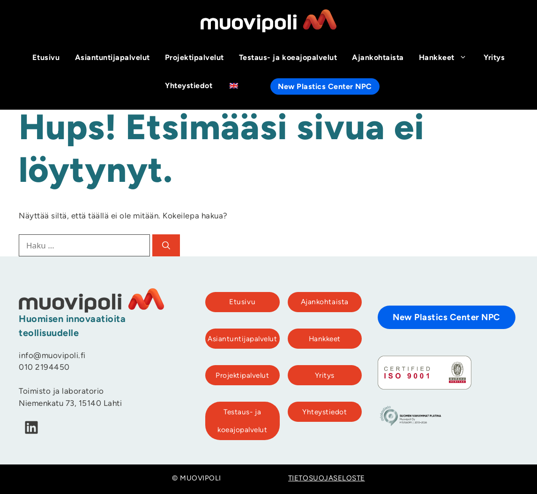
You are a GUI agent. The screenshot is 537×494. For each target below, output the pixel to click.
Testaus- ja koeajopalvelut (288, 58)
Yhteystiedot (188, 86)
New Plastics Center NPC (325, 87)
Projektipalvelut (194, 58)
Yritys (494, 58)
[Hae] (166, 245)
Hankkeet (447, 58)
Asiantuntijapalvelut (112, 58)
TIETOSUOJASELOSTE (326, 478)
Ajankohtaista (378, 58)
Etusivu (46, 58)
